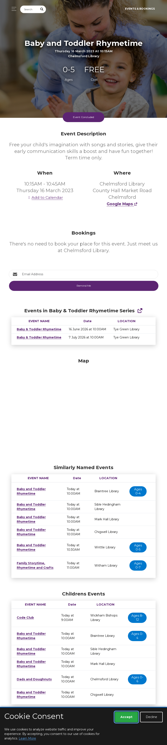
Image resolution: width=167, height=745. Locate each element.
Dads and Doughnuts (33, 679)
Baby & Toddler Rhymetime (37, 329)
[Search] (29, 9)
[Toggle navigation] (13, 9)
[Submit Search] (42, 9)
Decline (151, 717)
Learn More (27, 738)
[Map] (83, 410)
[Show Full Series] (140, 311)
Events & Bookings (140, 8)
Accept (126, 717)
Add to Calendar (45, 197)
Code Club (24, 617)
